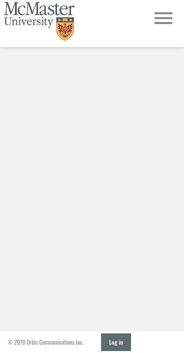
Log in (116, 342)
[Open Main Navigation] (163, 19)
